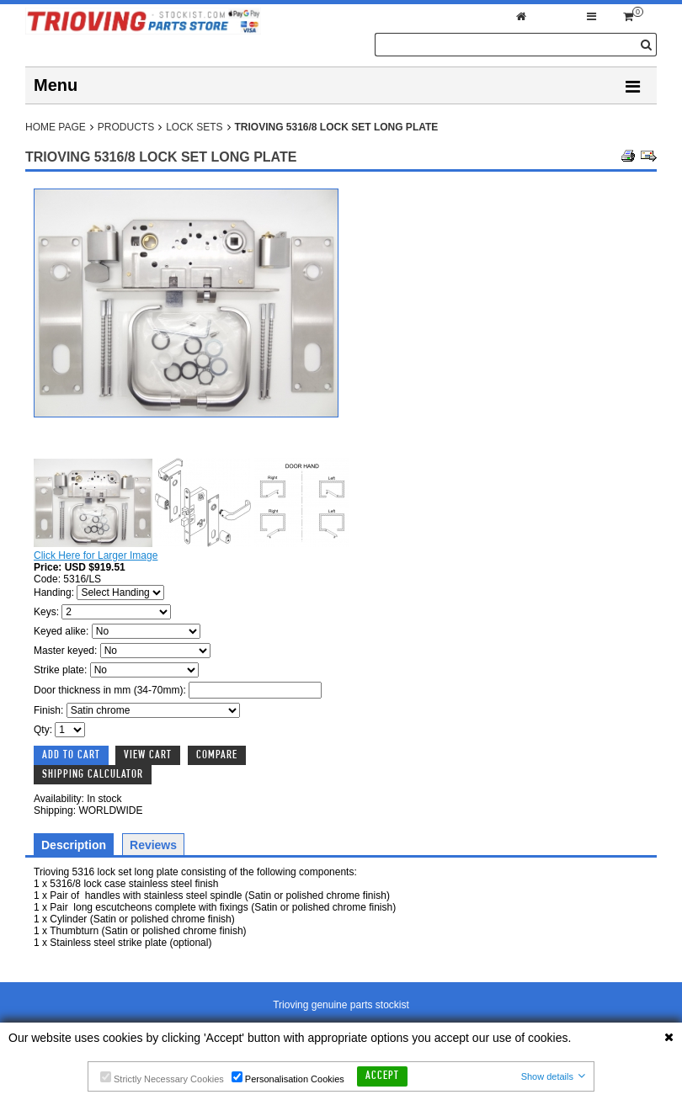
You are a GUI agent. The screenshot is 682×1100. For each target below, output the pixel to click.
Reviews (153, 845)
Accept (382, 1076)
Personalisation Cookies (288, 1077)
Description (73, 845)
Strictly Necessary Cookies (162, 1077)
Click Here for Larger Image (95, 555)
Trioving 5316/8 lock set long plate (337, 127)
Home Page (55, 127)
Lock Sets (194, 127)
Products (126, 127)
